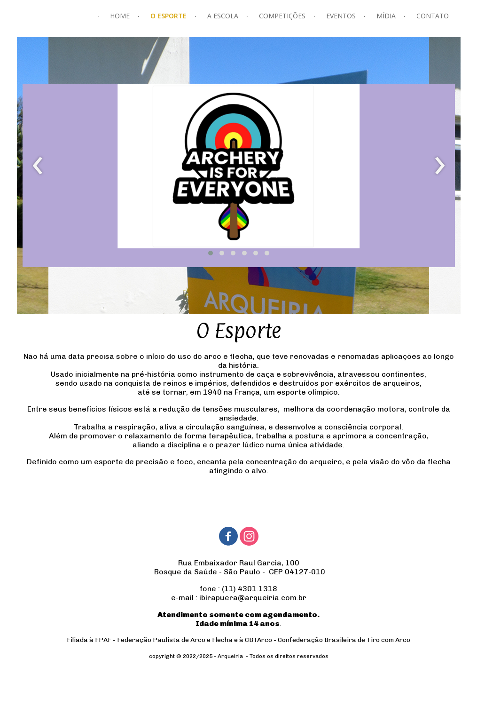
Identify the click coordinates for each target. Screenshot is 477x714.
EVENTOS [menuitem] (341, 15)
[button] (210, 253)
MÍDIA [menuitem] (386, 15)
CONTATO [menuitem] (432, 15)
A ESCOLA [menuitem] (222, 15)
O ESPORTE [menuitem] (168, 15)
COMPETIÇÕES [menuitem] (282, 15)
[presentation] (38, 166)
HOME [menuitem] (120, 15)
